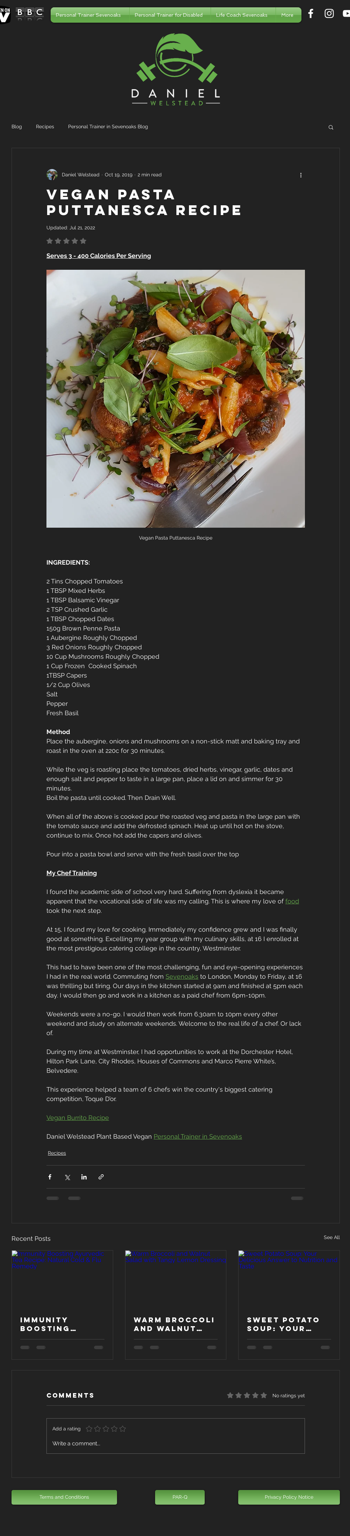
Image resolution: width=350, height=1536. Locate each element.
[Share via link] (101, 1177)
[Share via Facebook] (49, 1177)
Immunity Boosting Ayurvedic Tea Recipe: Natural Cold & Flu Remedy (61, 1324)
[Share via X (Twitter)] (67, 1177)
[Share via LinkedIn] (84, 1177)
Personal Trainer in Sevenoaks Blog (108, 126)
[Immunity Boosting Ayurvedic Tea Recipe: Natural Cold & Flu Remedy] (62, 1279)
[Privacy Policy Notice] (289, 1497)
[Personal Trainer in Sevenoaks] (311, 13)
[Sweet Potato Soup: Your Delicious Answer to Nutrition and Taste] (289, 1279)
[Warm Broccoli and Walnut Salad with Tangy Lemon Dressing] (175, 1279)
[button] (331, 127)
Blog (17, 126)
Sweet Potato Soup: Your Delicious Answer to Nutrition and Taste (284, 1324)
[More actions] (301, 174)
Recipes (45, 126)
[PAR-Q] (180, 1497)
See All (332, 1237)
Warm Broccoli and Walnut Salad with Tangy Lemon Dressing (174, 1324)
